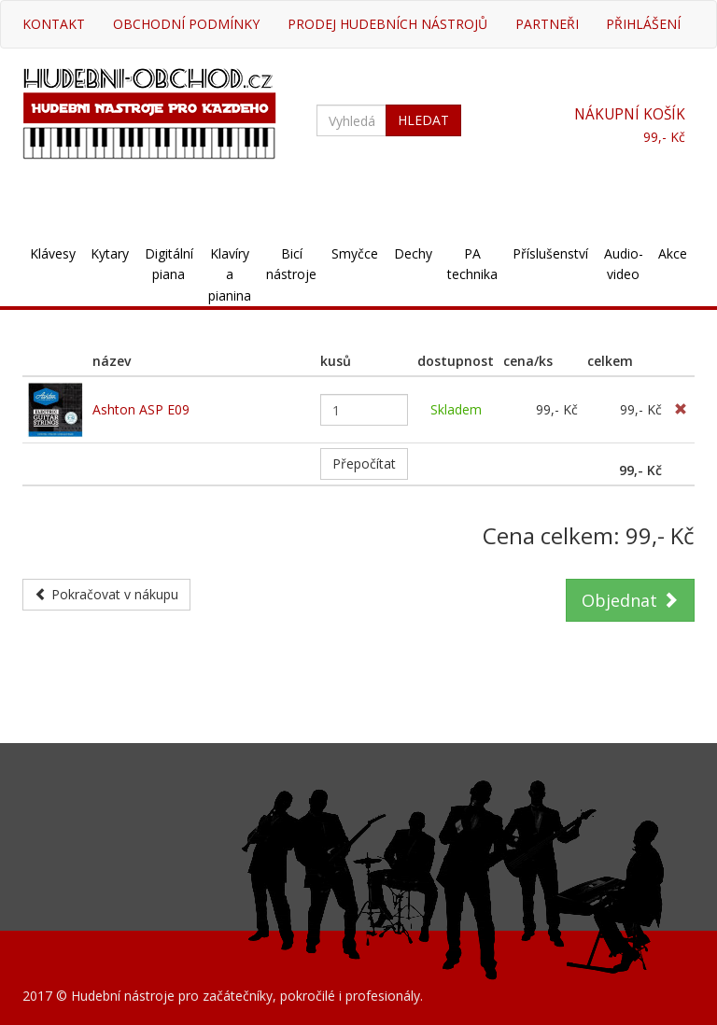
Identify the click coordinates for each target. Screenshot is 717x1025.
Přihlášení (643, 24)
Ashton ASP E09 (141, 409)
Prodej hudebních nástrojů (387, 24)
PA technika (472, 264)
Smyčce (354, 253)
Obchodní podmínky (186, 24)
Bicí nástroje (291, 264)
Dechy (413, 253)
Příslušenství (550, 253)
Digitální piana (169, 264)
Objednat (630, 600)
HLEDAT (423, 120)
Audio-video (623, 264)
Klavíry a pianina (229, 274)
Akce (672, 253)
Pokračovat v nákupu (106, 594)
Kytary (110, 253)
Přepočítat (364, 463)
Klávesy (53, 253)
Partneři (547, 24)
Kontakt (53, 24)
